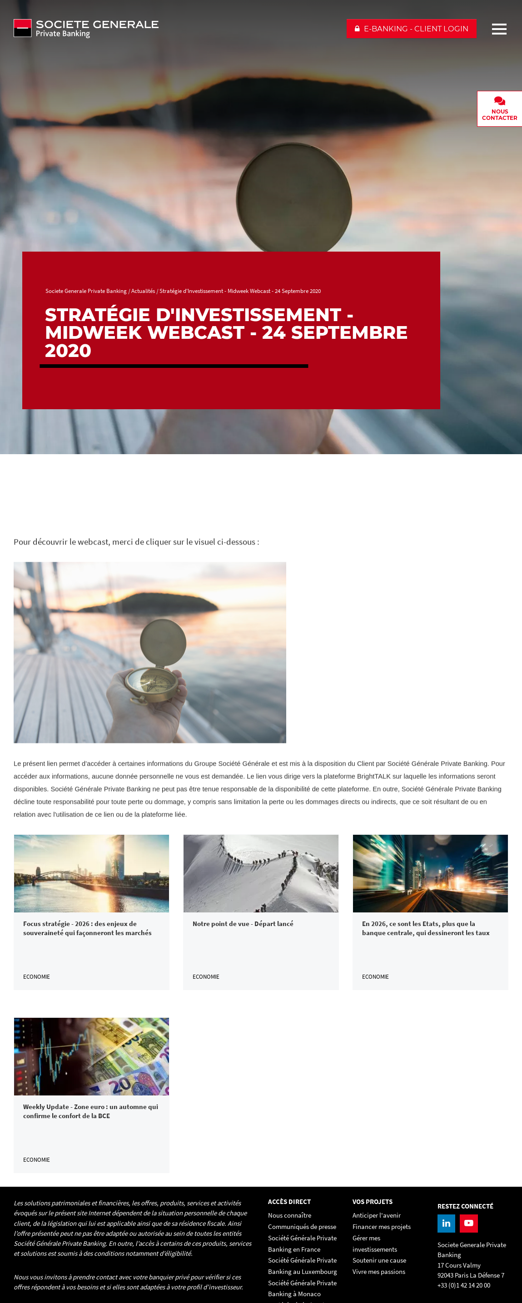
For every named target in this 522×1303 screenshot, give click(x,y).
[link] (91, 912)
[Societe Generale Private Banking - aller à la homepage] (176, 28)
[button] (412, 28)
